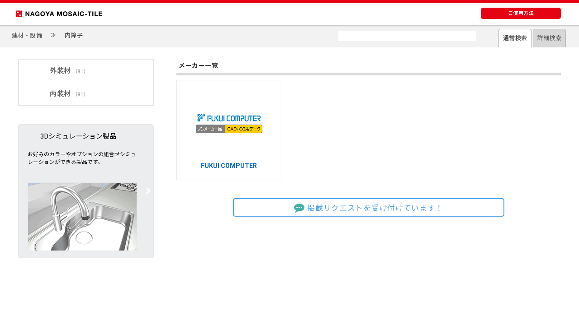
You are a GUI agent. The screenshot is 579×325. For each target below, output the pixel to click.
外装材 (69, 71)
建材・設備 (27, 35)
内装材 (69, 94)
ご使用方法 (521, 13)
